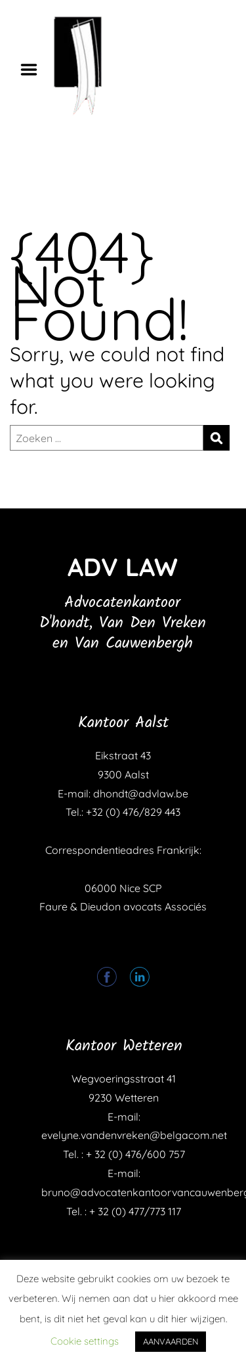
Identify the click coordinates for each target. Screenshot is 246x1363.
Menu (33, 69)
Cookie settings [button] (85, 1341)
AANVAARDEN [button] (170, 1341)
